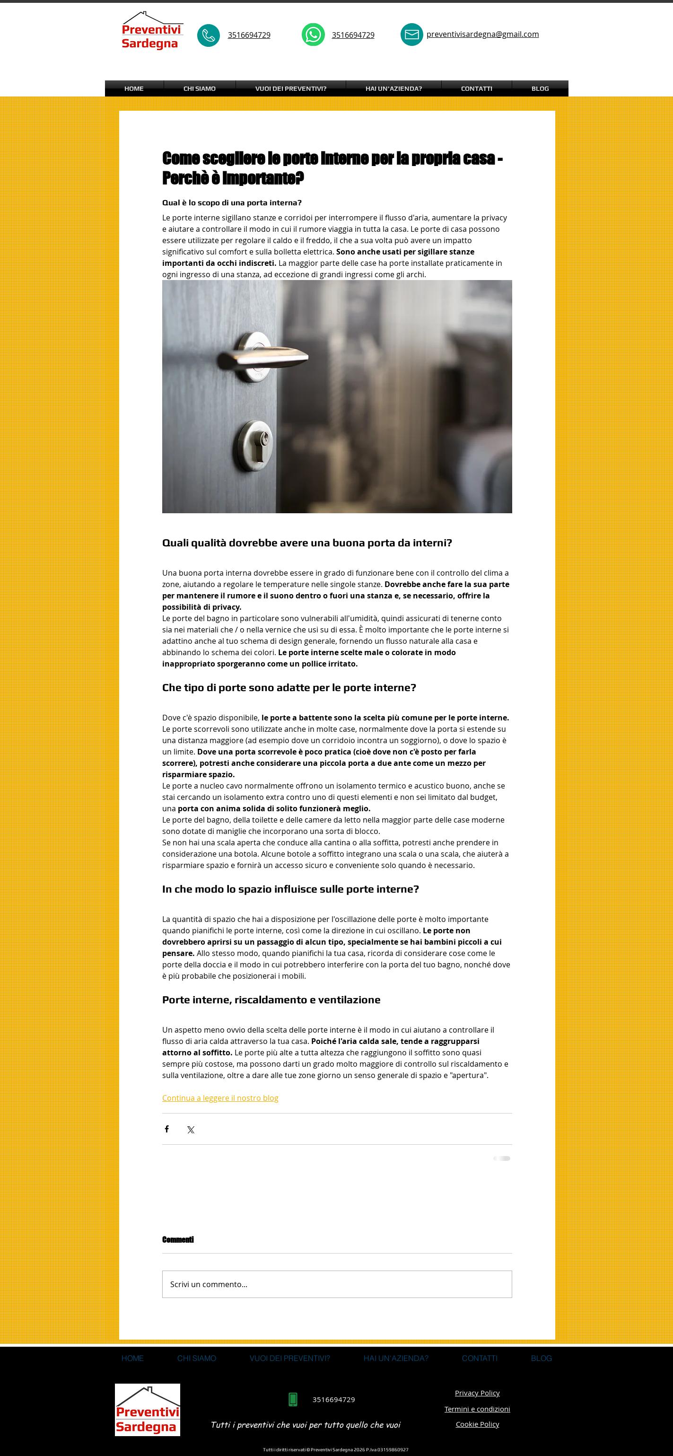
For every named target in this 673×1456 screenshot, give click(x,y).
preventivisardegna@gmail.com (483, 34)
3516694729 (353, 35)
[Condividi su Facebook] (166, 1128)
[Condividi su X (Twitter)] (189, 1128)
